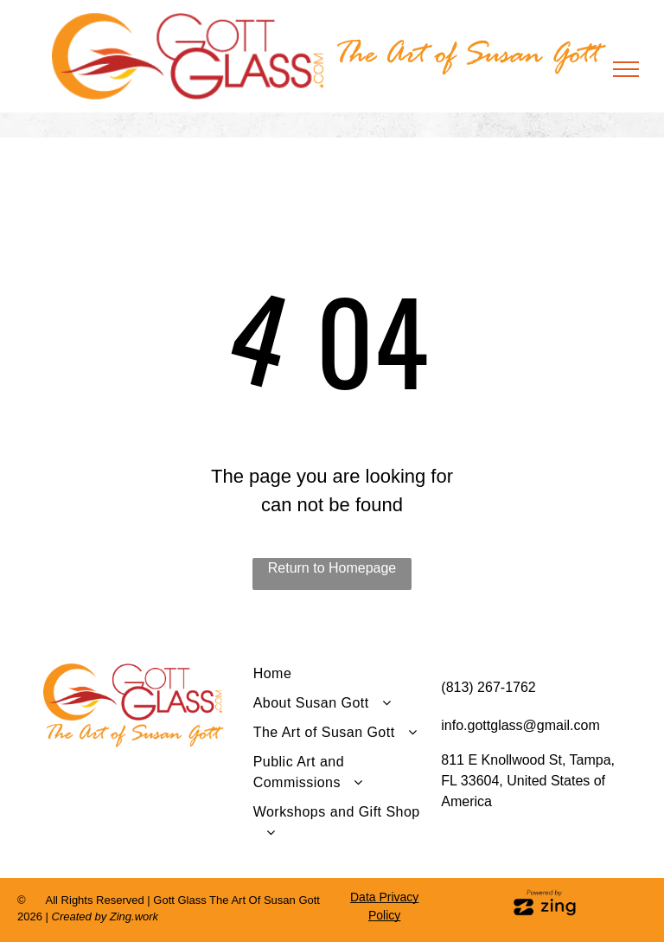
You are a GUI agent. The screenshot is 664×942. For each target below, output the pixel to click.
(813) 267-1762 (488, 687)
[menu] (625, 69)
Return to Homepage (332, 568)
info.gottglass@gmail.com (520, 725)
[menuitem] (341, 678)
